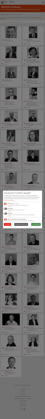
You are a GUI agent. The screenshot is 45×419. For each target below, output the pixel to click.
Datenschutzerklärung (9, 200)
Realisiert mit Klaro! (38, 227)
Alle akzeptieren (36, 224)
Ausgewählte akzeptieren (21, 224)
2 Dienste (10, 211)
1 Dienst (9, 216)
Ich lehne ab (7, 224)
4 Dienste (10, 206)
